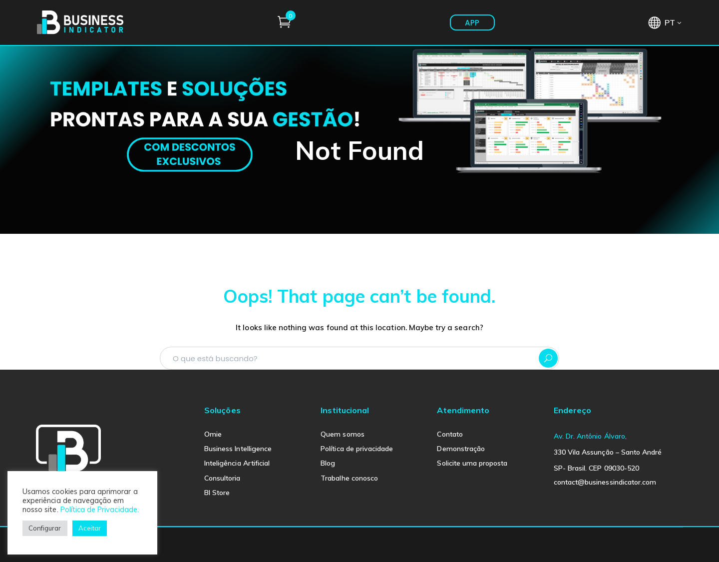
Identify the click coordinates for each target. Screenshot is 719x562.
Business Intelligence (238, 448)
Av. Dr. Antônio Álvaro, (590, 436)
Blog (328, 463)
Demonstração (461, 448)
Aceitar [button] (89, 528)
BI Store (217, 492)
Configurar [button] (44, 528)
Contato (449, 434)
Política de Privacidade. (99, 509)
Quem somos (342, 434)
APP (617, 22)
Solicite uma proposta (472, 463)
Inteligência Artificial (237, 463)
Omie (213, 434)
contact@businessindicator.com (605, 482)
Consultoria (222, 478)
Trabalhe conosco (349, 478)
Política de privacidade (357, 448)
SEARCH (548, 358)
